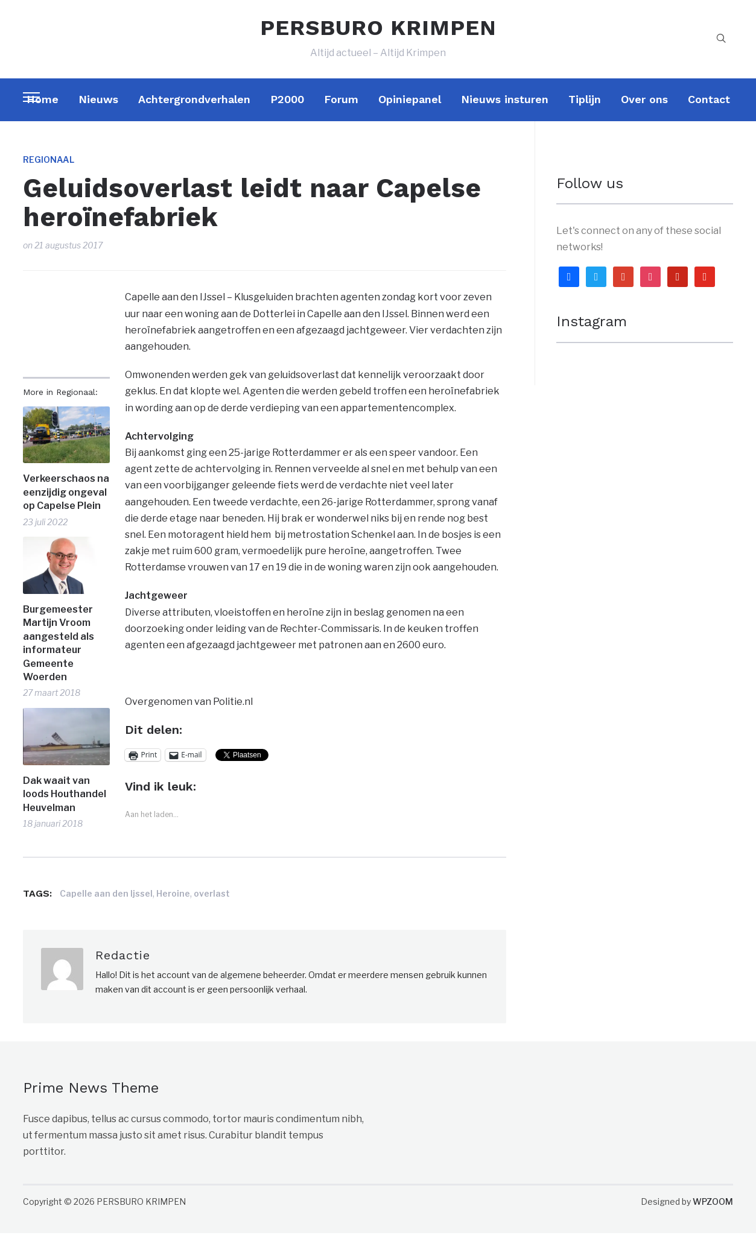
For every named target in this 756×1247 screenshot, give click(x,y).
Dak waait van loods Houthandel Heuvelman (64, 808)
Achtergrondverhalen (194, 113)
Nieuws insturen (504, 113)
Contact (709, 113)
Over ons (644, 113)
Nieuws (98, 113)
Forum (341, 113)
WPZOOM (713, 1215)
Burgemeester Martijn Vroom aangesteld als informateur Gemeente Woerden (58, 656)
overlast (212, 907)
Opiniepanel (409, 113)
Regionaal (48, 173)
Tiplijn (584, 113)
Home (43, 113)
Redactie (122, 969)
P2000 (287, 113)
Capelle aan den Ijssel (106, 907)
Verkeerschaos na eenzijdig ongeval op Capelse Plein (66, 506)
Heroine (173, 907)
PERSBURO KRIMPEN (378, 35)
